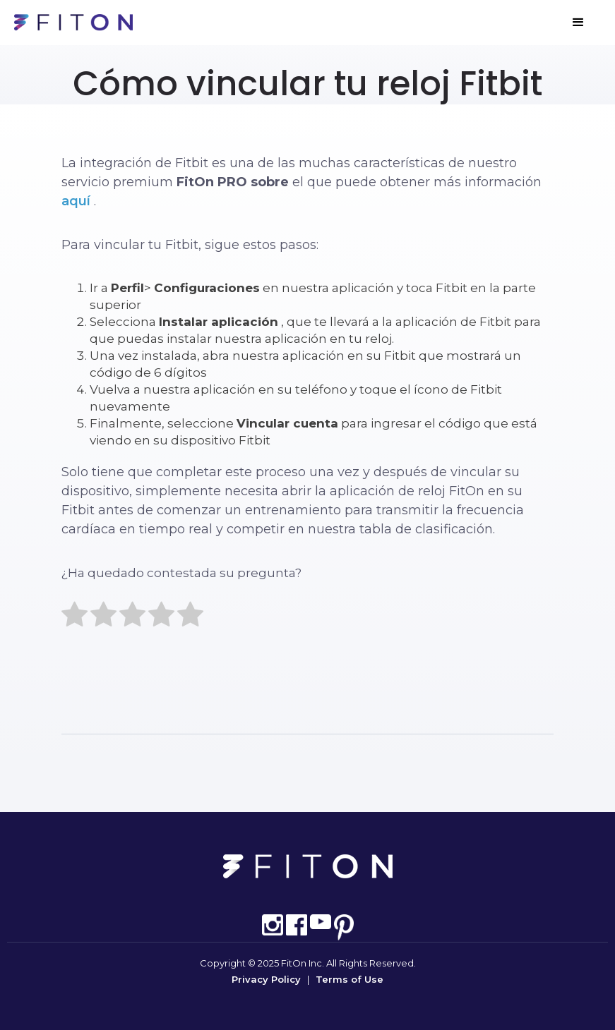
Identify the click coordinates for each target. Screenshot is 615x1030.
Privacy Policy (266, 979)
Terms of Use (349, 979)
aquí (75, 201)
